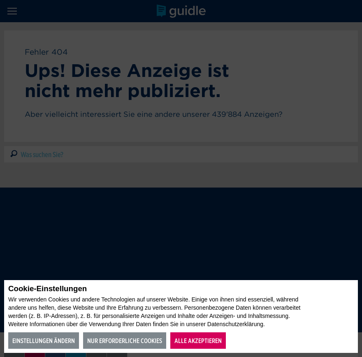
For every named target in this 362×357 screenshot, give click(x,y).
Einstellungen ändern (43, 341)
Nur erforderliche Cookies (124, 341)
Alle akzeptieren (198, 341)
